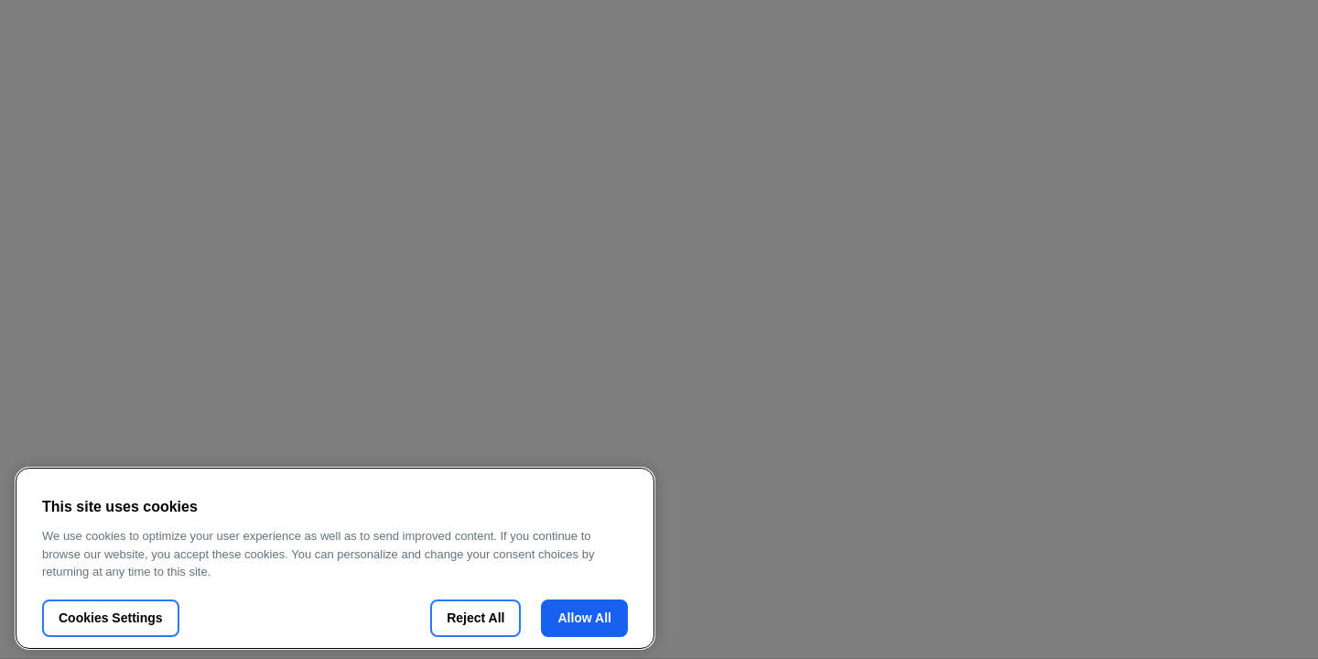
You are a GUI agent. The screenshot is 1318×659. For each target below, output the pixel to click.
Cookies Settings (111, 617)
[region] (335, 558)
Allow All (584, 617)
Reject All (475, 617)
